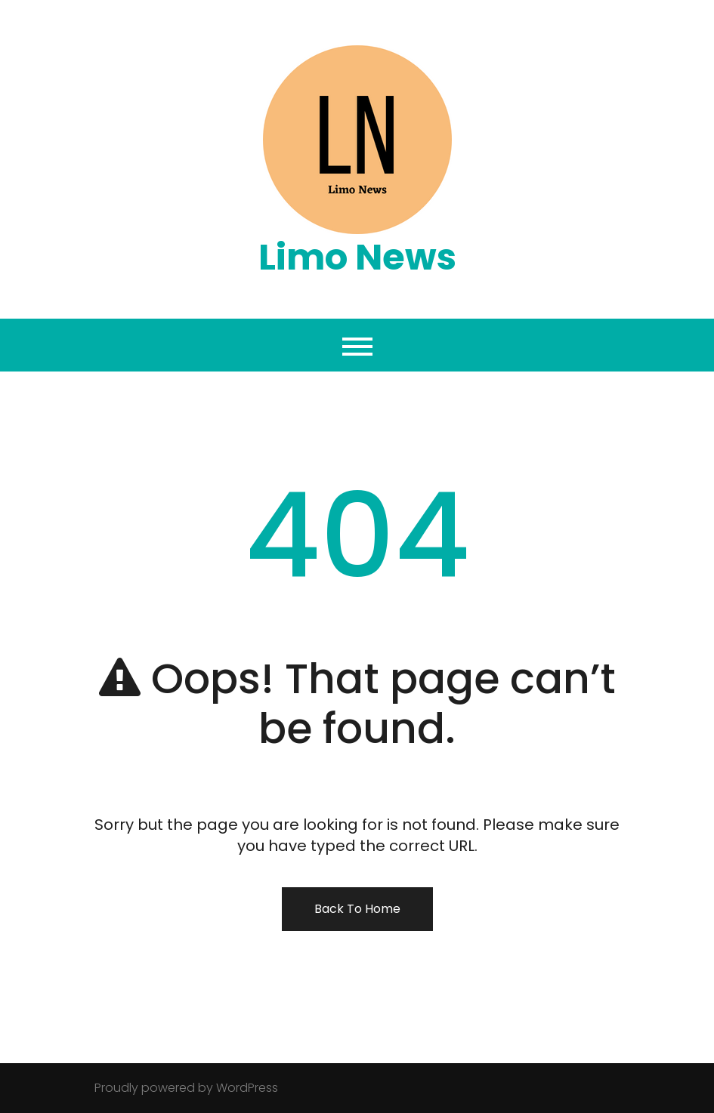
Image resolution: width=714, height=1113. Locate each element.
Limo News (357, 257)
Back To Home (357, 908)
